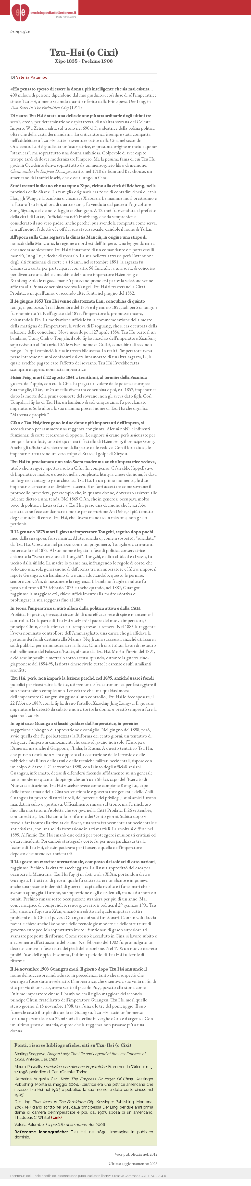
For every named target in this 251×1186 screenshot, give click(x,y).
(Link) (56, 1117)
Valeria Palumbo (32, 77)
